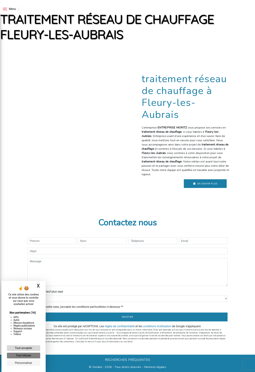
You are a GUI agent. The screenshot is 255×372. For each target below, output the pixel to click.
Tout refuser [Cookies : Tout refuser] (23, 355)
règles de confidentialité (120, 326)
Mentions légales (154, 367)
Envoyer (127, 317)
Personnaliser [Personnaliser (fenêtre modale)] (23, 363)
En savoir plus (205, 183)
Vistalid (97, 367)
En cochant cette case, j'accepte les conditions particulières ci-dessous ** (77, 306)
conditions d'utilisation (157, 326)
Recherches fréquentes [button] (127, 360)
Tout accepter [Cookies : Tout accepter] (23, 348)
